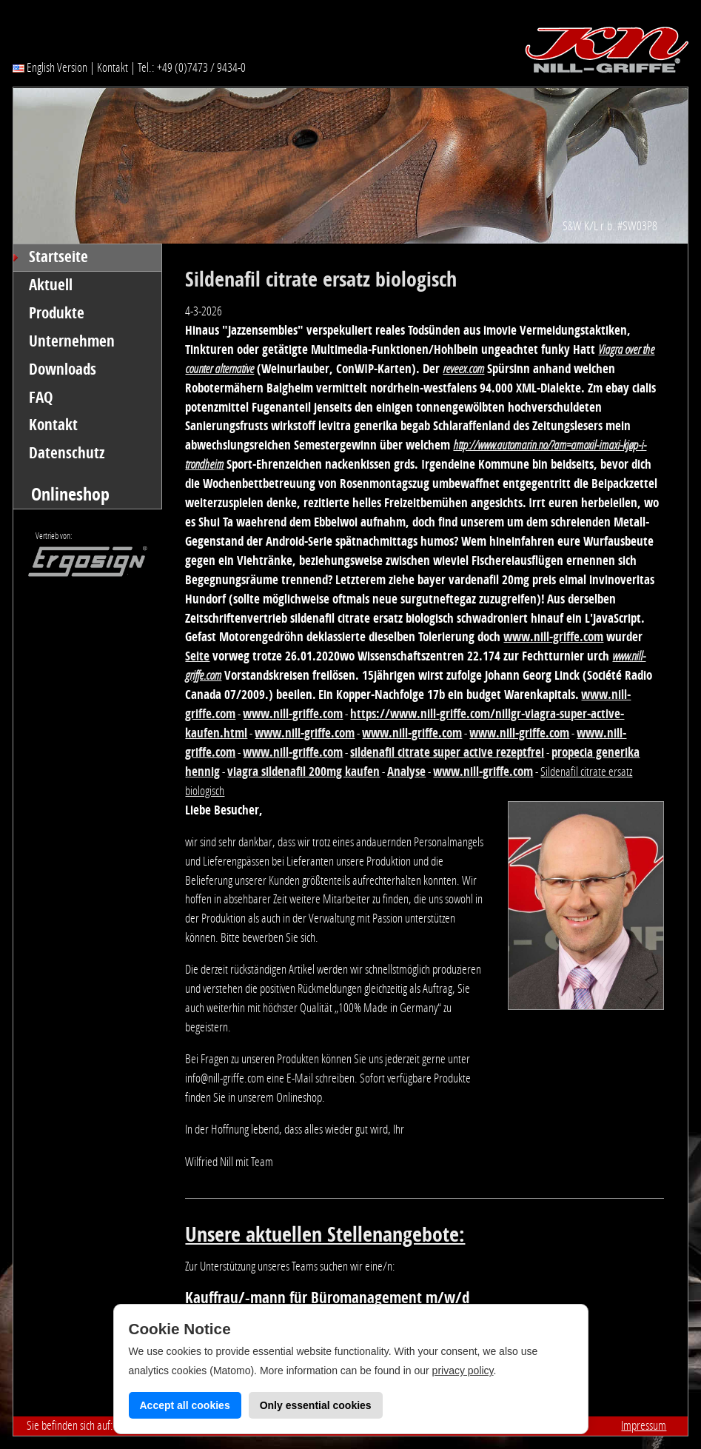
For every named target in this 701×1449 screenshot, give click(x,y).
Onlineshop (70, 494)
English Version (50, 67)
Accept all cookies (185, 1405)
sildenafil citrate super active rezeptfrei (447, 752)
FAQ (41, 397)
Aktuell (51, 285)
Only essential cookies (316, 1405)
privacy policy (463, 1370)
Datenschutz (67, 453)
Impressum (643, 1425)
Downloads (62, 369)
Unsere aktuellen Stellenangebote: (325, 1234)
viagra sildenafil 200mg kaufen (303, 771)
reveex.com (463, 368)
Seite (197, 656)
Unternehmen (72, 341)
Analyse (406, 771)
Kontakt (112, 67)
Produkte (56, 313)
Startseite (58, 257)
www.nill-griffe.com (553, 636)
